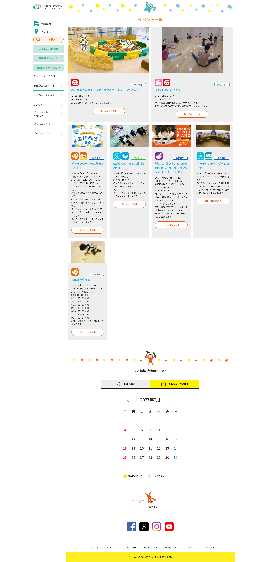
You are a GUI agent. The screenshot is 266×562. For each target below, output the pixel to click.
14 (150, 439)
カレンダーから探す (178, 384)
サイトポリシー (150, 547)
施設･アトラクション (48, 67)
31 (176, 457)
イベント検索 (48, 39)
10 (176, 430)
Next (173, 400)
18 (125, 448)
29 (159, 457)
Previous (128, 400)
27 (142, 457)
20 (142, 448)
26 (133, 457)
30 (167, 457)
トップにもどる (150, 506)
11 (125, 439)
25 (125, 457)
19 (133, 448)
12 (133, 439)
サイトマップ (191, 547)
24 (176, 448)
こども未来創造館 (48, 48)
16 (167, 439)
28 (150, 457)
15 (159, 439)
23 (167, 448)
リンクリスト (208, 547)
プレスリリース (131, 547)
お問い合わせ (112, 547)
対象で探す (129, 384)
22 (159, 448)
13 (142, 439)
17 (176, 439)
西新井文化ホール (48, 58)
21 (150, 448)
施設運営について (171, 547)
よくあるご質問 (93, 547)
